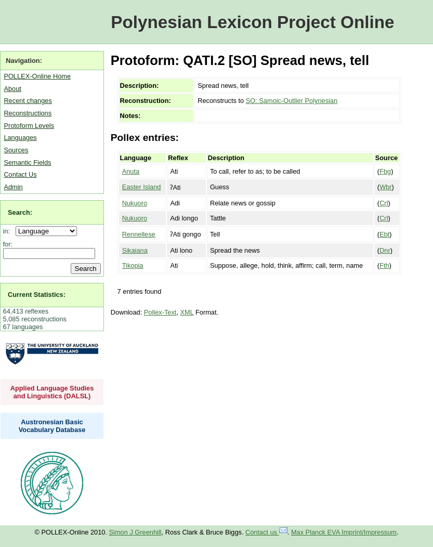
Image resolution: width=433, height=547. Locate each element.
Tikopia (132, 265)
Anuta (130, 171)
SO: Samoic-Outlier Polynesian (291, 101)
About (12, 89)
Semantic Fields (27, 162)
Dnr (384, 250)
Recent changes (27, 101)
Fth (384, 265)
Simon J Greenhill (135, 532)
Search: (20, 212)
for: (8, 244)
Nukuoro (134, 203)
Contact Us (20, 174)
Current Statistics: (36, 294)
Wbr (385, 187)
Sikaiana (135, 250)
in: (8, 231)
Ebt (384, 234)
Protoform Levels (29, 125)
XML (187, 312)
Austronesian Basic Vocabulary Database (52, 426)
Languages (20, 137)
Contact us (266, 532)
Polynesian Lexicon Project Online (252, 22)
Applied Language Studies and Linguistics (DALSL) (52, 392)
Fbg (385, 171)
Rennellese (138, 234)
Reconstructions (27, 113)
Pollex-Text (160, 312)
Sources (16, 150)
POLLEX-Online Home (37, 76)
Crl (383, 203)
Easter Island (141, 187)
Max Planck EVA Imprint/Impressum (344, 532)
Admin (13, 187)
